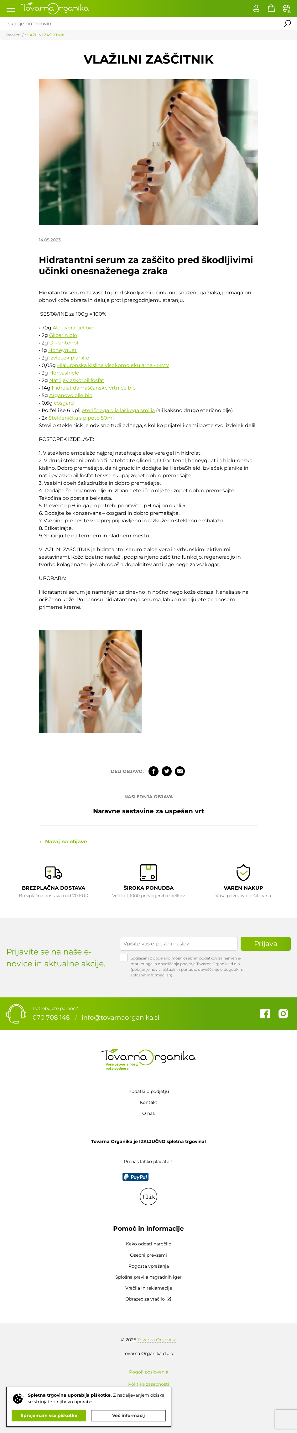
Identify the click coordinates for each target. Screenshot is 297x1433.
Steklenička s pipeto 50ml (81, 418)
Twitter (167, 771)
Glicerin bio (63, 335)
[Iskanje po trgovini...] (139, 23)
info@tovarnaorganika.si (120, 1017)
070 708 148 (51, 1017)
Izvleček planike (69, 358)
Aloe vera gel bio (73, 328)
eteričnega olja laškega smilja (118, 410)
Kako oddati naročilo (148, 1244)
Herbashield (64, 373)
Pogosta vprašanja (148, 1266)
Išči (287, 23)
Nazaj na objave (66, 842)
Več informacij (128, 1415)
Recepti (13, 35)
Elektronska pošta (180, 771)
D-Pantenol (63, 343)
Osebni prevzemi (148, 1255)
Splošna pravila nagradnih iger (148, 1277)
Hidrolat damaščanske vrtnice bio (94, 388)
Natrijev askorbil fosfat (76, 380)
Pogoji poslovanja (148, 1372)
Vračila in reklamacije (148, 1288)
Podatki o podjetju (148, 1091)
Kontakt (148, 1102)
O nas (148, 1113)
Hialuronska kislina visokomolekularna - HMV (113, 365)
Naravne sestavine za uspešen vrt (148, 811)
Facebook (153, 771)
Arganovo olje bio (70, 395)
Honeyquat (62, 350)
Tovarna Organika (157, 1339)
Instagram (283, 1013)
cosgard (64, 403)
